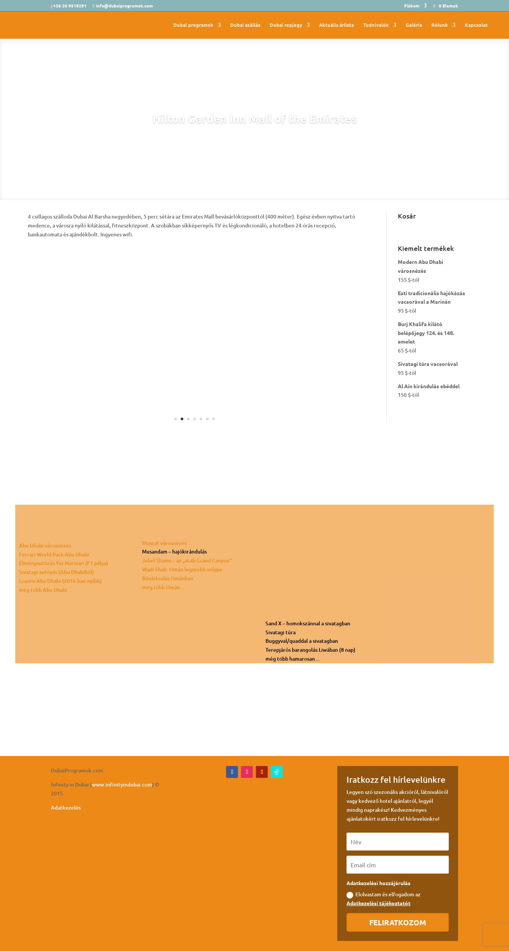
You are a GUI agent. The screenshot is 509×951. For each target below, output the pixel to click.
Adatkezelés (66, 807)
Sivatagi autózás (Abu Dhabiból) (56, 571)
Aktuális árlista (336, 25)
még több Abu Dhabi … (46, 589)
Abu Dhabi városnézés (45, 545)
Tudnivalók (376, 25)
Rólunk (439, 25)
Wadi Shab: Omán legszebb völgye (182, 569)
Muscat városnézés (164, 542)
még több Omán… (163, 587)
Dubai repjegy (286, 25)
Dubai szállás (245, 25)
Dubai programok (193, 25)
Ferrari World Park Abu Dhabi (54, 554)
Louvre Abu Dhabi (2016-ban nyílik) (60, 580)
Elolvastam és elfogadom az (384, 898)
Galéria (414, 25)
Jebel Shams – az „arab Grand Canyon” (187, 560)
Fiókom (411, 6)
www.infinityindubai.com (122, 784)
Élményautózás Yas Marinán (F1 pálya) (63, 563)
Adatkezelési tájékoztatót (378, 903)
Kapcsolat (476, 25)
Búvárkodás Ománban (167, 578)
